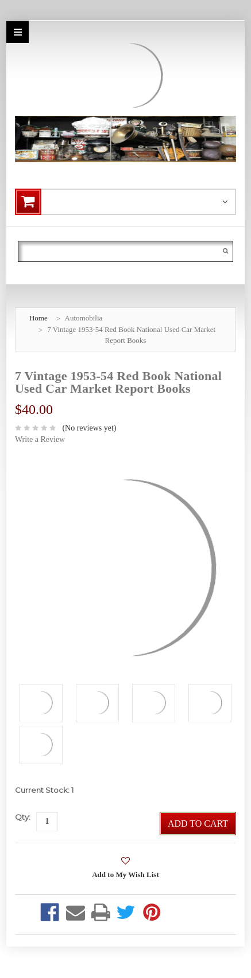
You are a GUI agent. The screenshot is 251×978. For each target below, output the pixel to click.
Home (38, 318)
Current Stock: (44, 790)
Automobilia (84, 318)
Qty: (22, 816)
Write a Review (40, 439)
